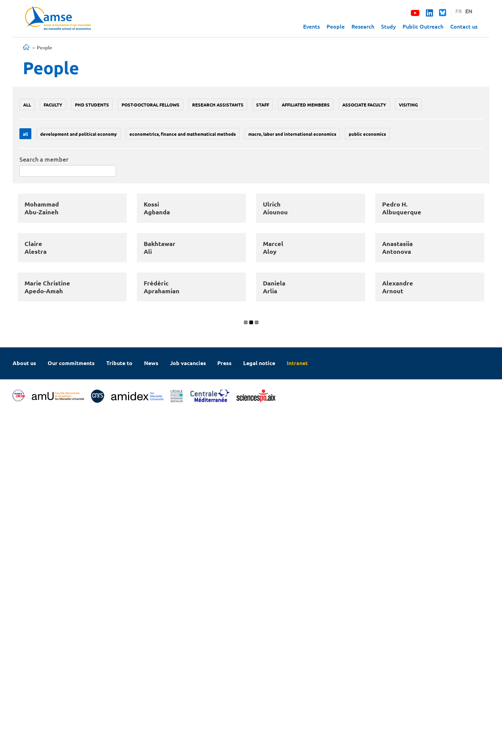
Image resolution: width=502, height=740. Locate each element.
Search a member (43, 159)
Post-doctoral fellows (150, 105)
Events (311, 26)
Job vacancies (188, 689)
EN (468, 11)
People (336, 26)
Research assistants (218, 105)
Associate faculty (364, 105)
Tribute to (119, 689)
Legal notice (259, 689)
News (151, 689)
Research (362, 26)
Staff (262, 105)
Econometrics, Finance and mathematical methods (182, 134)
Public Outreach (423, 26)
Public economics (367, 134)
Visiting (408, 105)
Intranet (297, 689)
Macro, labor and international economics (292, 134)
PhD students (92, 105)
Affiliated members (306, 105)
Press (224, 689)
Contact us (463, 26)
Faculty (53, 105)
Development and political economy (78, 134)
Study (388, 26)
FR (458, 11)
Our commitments (71, 689)
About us (24, 689)
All (27, 105)
